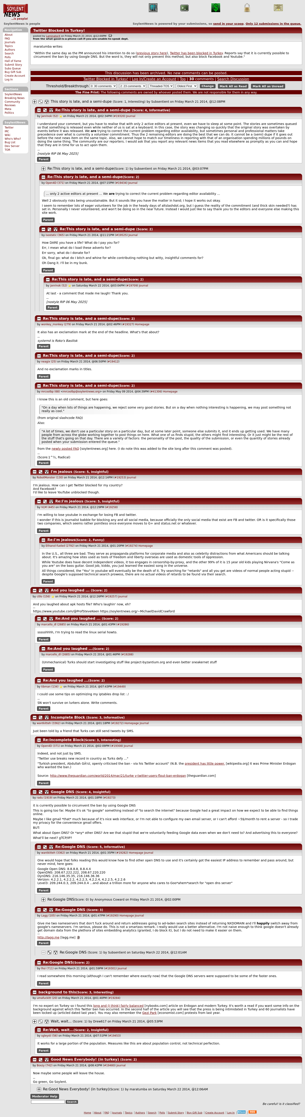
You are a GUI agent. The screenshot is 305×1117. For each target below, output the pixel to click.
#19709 (131, 285)
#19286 (122, 624)
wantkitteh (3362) (49, 723)
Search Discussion (233, 79)
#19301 (110, 968)
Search (9, 53)
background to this (57, 992)
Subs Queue (13, 68)
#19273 (109, 797)
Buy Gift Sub (13, 72)
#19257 (111, 596)
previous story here (152, 53)
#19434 (121, 182)
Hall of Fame (13, 61)
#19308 (116, 745)
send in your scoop (228, 23)
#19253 (119, 477)
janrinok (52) (49, 116)
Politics (9, 112)
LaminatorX (53, 36)
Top (183, 79)
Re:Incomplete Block (63, 740)
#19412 (113, 361)
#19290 (112, 915)
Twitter (9, 127)
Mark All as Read (233, 86)
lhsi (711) (47, 968)
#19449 (119, 686)
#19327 (128, 324)
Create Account (15, 75)
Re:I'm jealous (69, 501)
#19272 (117, 723)
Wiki (7, 135)
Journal (131, 116)
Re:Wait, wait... (58, 1030)
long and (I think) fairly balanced (118, 1005)
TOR (7, 149)
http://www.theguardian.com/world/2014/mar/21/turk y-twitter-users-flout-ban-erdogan (118, 775)
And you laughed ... (70, 590)
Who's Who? (13, 138)
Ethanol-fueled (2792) (60, 545)
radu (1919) (44, 797)
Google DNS (62, 792)
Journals (10, 42)
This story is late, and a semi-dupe (81, 101)
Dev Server (12, 146)
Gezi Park (149, 1013)
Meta (8, 109)
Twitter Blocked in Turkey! (59, 30)
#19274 (131, 545)
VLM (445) (48, 507)
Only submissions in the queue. (273, 23)
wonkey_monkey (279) (56, 324)
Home (87, 1112)
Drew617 (99, 1021)
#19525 (121, 235)
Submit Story (13, 64)
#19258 (111, 507)
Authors (10, 49)
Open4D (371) (55, 182)
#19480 (109, 1065)
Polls (8, 57)
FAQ (7, 38)
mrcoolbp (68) (50, 391)
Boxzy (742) (45, 1065)
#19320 (119, 116)
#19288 (127, 654)
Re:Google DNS (70, 847)
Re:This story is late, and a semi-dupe (92, 110)
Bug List (10, 142)
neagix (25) (48, 361)
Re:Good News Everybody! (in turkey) (76, 1089)
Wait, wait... (61, 1021)
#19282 (121, 852)
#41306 (156, 391)
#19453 (114, 1035)
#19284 (114, 998)
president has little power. (205, 763)
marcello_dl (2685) (53, 624)
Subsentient (160, 101)
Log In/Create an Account (154, 79)
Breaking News (14, 98)
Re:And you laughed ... (77, 618)
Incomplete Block (68, 717)
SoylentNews (15, 12)
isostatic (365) (55, 235)
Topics (9, 46)
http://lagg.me (48, 937)
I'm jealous (62, 472)
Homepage (142, 324)
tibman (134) (49, 686)
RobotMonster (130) (50, 477)
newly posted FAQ (65, 448)
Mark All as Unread (268, 86)
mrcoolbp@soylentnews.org (81, 391)
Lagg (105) (48, 915)
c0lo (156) (43, 596)
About (9, 34)
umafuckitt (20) (47, 998)
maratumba (138, 1089)
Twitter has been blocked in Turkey (196, 53)
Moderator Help (44, 1096)
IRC (7, 131)
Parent (44, 159)
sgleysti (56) (49, 1035)
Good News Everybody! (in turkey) (85, 1059)
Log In (9, 79)
